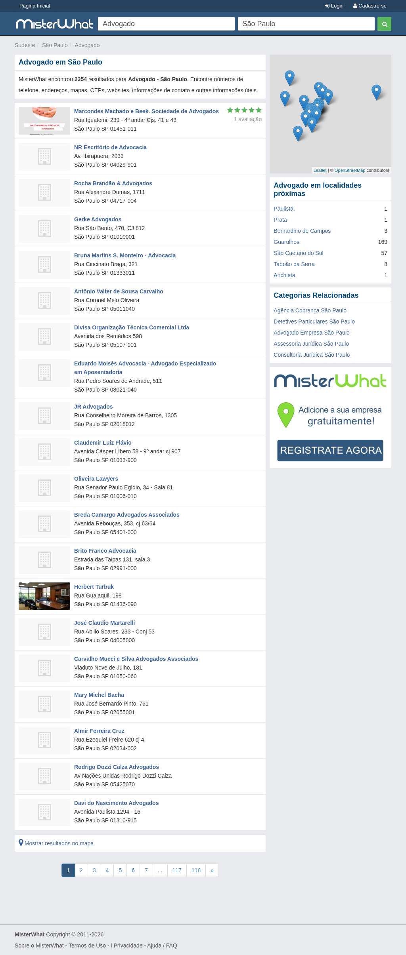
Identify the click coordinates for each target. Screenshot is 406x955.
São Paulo (55, 45)
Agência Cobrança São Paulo (310, 310)
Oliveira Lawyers (96, 479)
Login (334, 6)
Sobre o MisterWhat (39, 945)
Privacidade (128, 945)
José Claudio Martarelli (104, 623)
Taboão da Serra (294, 264)
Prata (280, 220)
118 (196, 870)
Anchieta (284, 275)
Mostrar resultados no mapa (56, 843)
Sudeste (25, 45)
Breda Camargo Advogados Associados (127, 515)
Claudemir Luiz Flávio (103, 442)
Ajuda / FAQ (162, 945)
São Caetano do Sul (298, 253)
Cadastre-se (370, 6)
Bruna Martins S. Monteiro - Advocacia (125, 255)
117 (177, 870)
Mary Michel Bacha (99, 695)
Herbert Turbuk (94, 587)
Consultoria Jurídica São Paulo (312, 355)
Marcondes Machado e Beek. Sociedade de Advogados (146, 111)
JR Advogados (93, 406)
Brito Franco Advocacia (105, 551)
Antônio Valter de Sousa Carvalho (118, 291)
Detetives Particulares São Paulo (314, 321)
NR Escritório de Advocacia (110, 147)
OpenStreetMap (350, 170)
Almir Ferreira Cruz (99, 731)
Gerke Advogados (97, 219)
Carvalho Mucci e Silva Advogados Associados (136, 659)
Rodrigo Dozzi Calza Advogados (116, 767)
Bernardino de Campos (302, 231)
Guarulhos (286, 242)
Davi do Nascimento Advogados (116, 803)
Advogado (87, 45)
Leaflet (320, 170)
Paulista (283, 208)
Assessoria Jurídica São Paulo (311, 344)
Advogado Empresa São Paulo (311, 332)
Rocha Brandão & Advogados (113, 183)
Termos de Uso (87, 945)
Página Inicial (34, 6)
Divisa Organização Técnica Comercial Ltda (131, 327)
